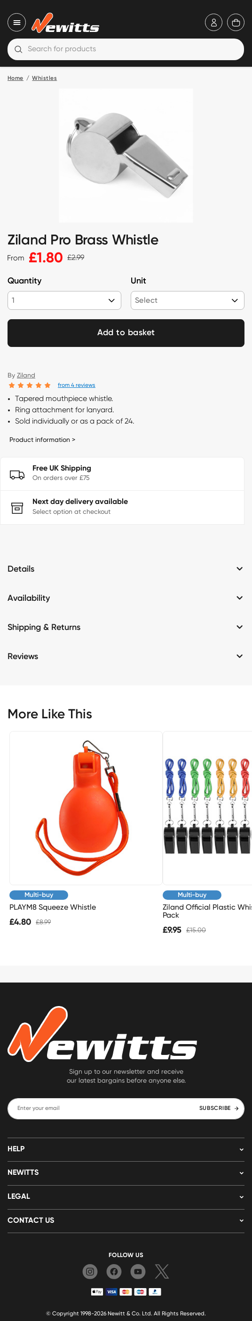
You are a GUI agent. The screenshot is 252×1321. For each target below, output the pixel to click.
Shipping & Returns (44, 627)
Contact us (31, 1221)
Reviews (23, 657)
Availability (29, 598)
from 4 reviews (76, 384)
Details (21, 569)
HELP (16, 1149)
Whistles (44, 78)
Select (146, 300)
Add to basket (126, 333)
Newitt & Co (123, 1313)
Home (16, 78)
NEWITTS (23, 1173)
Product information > (42, 439)
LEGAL (19, 1197)
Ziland (26, 375)
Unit (138, 281)
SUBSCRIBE (219, 1108)
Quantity (24, 281)
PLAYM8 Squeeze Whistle (52, 907)
